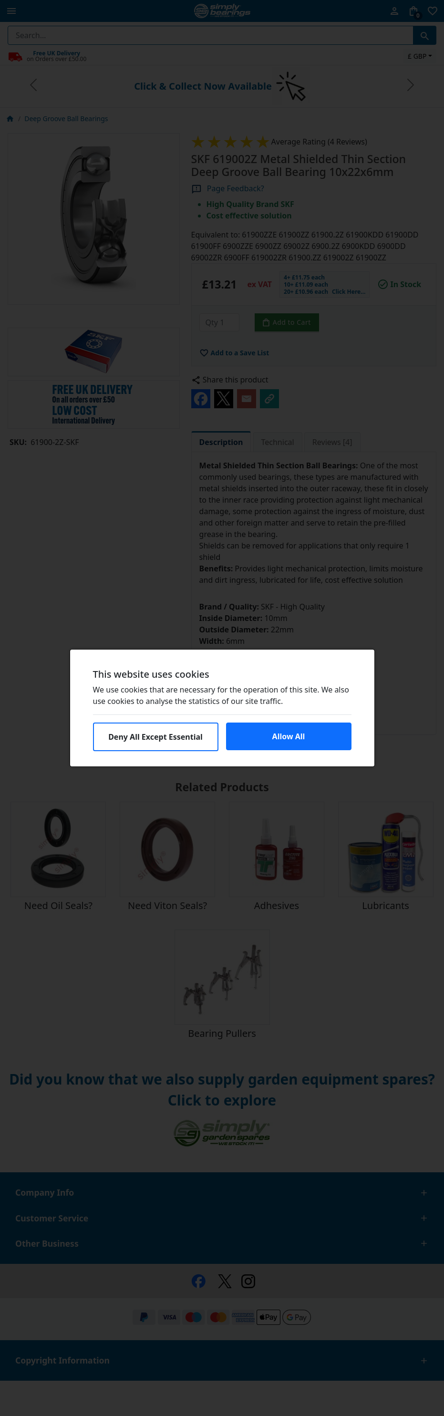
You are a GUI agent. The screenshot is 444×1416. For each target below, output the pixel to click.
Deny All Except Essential (155, 737)
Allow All (288, 736)
